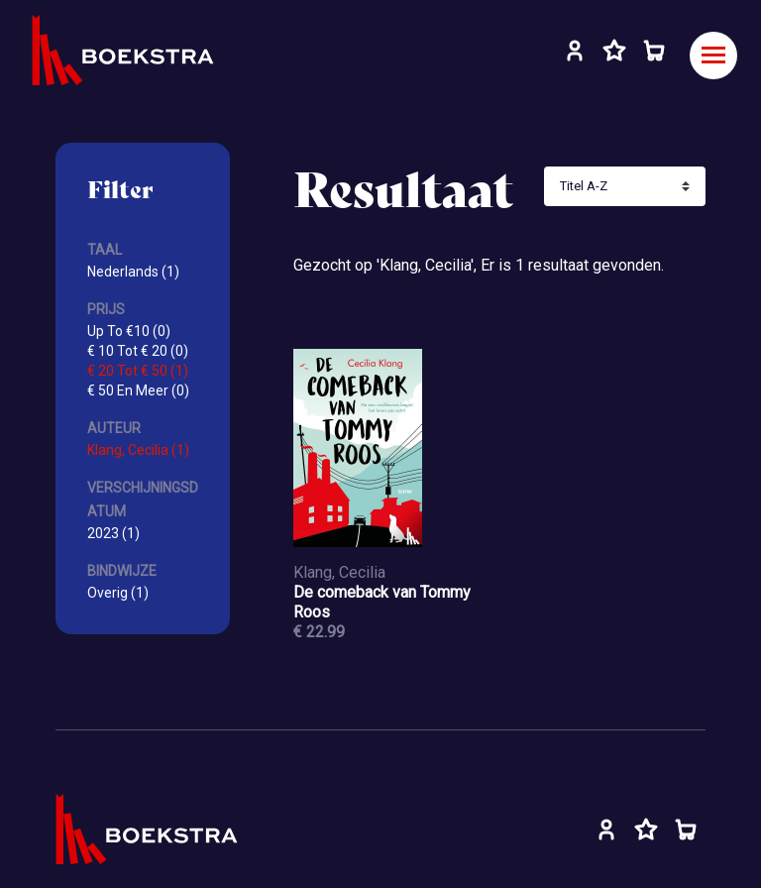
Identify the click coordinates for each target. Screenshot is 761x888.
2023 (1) (113, 533)
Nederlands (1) (133, 271)
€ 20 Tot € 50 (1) (137, 371)
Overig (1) (118, 593)
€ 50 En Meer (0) (138, 390)
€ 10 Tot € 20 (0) (137, 351)
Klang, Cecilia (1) (138, 450)
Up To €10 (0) (128, 331)
